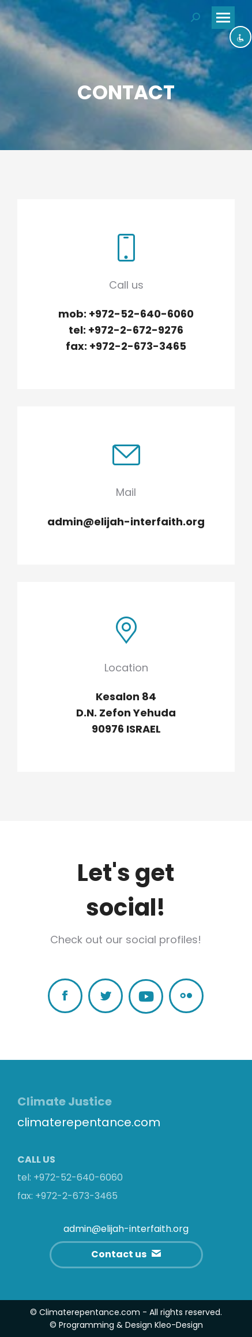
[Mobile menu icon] (223, 17)
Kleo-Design (179, 1325)
